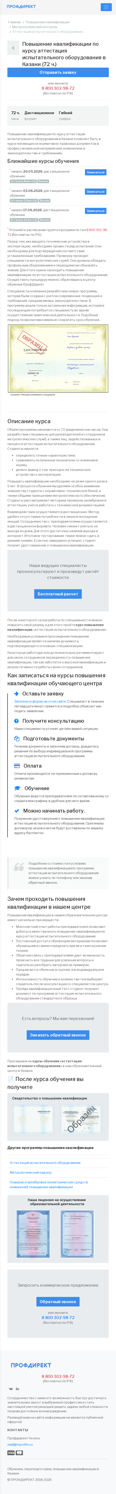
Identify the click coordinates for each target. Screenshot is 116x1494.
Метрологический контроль (35, 27)
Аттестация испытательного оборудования (45, 1163)
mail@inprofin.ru (20, 1444)
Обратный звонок (58, 1301)
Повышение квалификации (48, 22)
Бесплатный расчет (58, 594)
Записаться (96, 172)
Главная (14, 22)
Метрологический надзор (31, 1172)
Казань (34, 1438)
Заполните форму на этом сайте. (40, 701)
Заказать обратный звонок (58, 1035)
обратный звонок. (43, 883)
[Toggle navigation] (106, 7)
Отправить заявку (58, 72)
